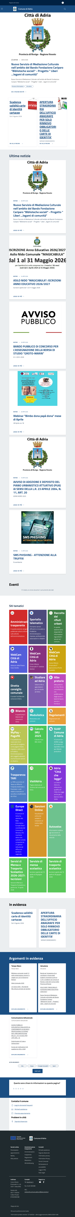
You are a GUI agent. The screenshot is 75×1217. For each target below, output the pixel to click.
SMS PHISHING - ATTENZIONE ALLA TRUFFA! (34, 557)
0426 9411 (30, 1182)
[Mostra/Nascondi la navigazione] (2, 9)
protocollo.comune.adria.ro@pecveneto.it (36, 1192)
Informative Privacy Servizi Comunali (44, 1159)
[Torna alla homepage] (38, 1138)
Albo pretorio (14, 1158)
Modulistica (28, 1160)
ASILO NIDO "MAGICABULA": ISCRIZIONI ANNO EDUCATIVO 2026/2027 (37, 282)
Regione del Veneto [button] (14, 3)
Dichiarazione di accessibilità (43, 1165)
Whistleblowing (29, 1163)
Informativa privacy (44, 1156)
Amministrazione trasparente (29, 1153)
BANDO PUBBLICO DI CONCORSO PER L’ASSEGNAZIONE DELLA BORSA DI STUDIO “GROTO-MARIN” (35, 350)
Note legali (42, 1173)
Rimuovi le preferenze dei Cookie (20, 1211)
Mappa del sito (15, 1206)
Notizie (15, 201)
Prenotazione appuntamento (15, 1151)
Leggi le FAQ (42, 1170)
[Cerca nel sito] (65, 9)
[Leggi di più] (18, 230)
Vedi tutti (37, 1071)
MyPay (13, 1156)
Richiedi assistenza (44, 1150)
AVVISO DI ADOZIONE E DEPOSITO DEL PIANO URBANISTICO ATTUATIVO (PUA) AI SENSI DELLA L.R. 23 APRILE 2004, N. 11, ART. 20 (37, 487)
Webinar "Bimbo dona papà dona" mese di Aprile (37, 417)
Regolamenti (28, 1157)
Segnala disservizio (44, 1153)
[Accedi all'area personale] (63, 3)
